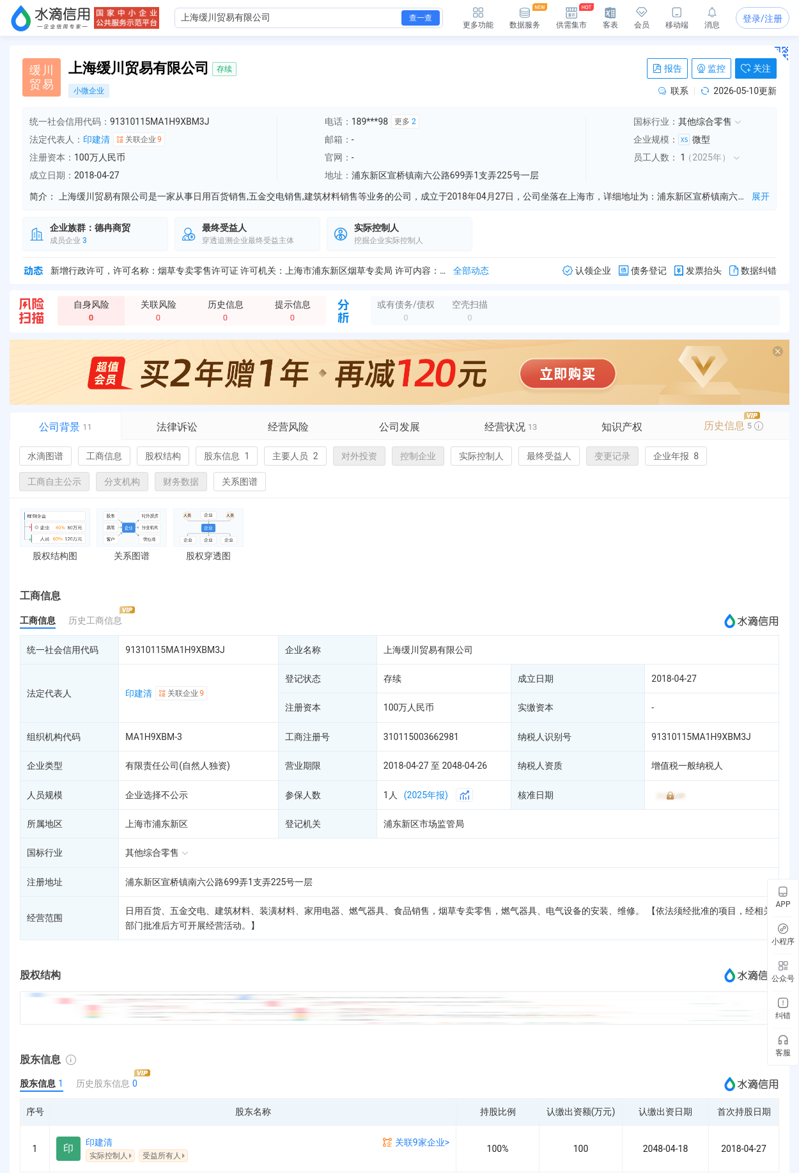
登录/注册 (762, 18)
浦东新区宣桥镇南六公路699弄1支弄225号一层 (219, 882)
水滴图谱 (45, 456)
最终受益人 (549, 456)
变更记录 (612, 456)
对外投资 (359, 456)
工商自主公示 (54, 481)
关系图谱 (240, 481)
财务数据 (181, 481)
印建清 (96, 139)
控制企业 (418, 456)
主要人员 (295, 456)
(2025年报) (426, 795)
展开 (761, 196)
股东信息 (226, 456)
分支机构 (122, 481)
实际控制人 (481, 456)
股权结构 (163, 456)
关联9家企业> (422, 1142)
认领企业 (586, 270)
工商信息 (104, 456)
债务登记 (643, 270)
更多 (405, 121)
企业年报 (676, 456)
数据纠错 (753, 270)
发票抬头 (698, 270)
